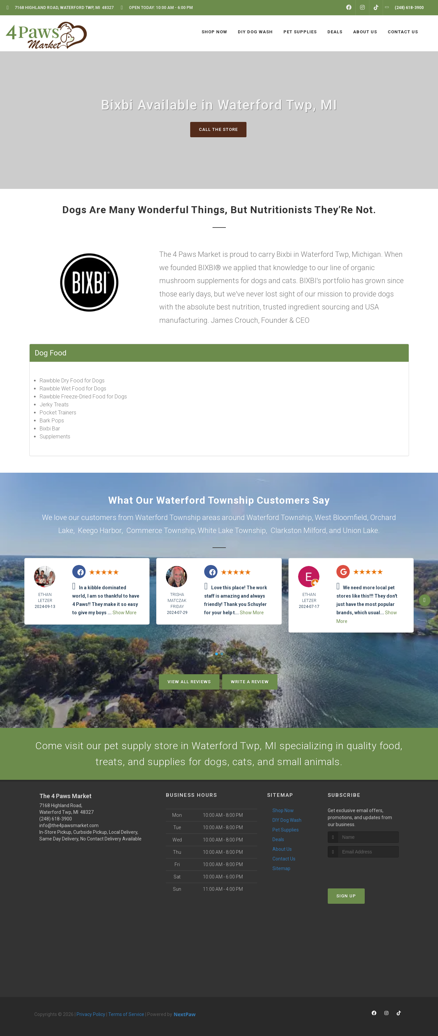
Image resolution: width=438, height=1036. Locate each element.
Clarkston (286, 530)
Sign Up (346, 895)
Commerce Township (160, 530)
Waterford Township (279, 517)
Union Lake (360, 530)
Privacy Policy (91, 1014)
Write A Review (250, 681)
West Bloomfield (341, 517)
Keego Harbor (100, 530)
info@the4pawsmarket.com (69, 825)
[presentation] (363, 870)
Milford (314, 530)
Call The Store (218, 129)
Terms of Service (126, 1014)
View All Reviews (189, 681)
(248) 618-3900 (55, 818)
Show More (125, 612)
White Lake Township (232, 530)
